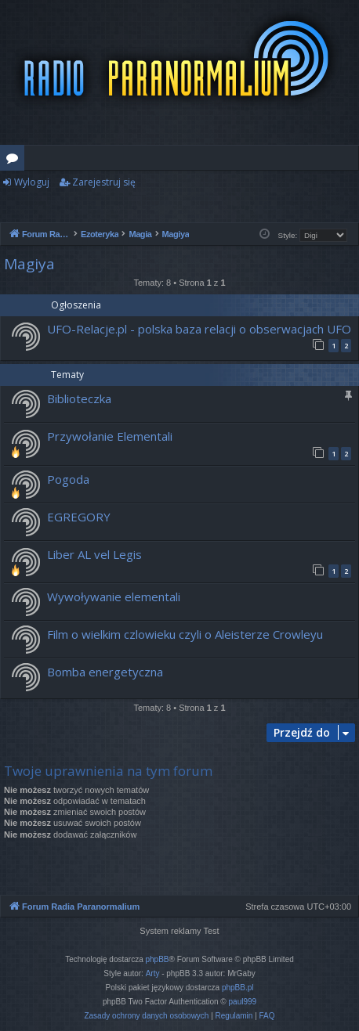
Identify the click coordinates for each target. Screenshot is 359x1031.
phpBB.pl (238, 987)
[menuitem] (146, 1016)
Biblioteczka (79, 398)
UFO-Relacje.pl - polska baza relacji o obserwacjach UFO (199, 329)
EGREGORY (79, 517)
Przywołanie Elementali (109, 436)
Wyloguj (31, 182)
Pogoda (68, 479)
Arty (153, 973)
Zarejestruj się (104, 182)
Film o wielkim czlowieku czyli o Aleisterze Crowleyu (185, 634)
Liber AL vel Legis (94, 554)
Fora (15, 160)
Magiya (29, 264)
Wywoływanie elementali (113, 596)
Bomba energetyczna (105, 672)
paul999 (243, 1001)
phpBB (157, 959)
